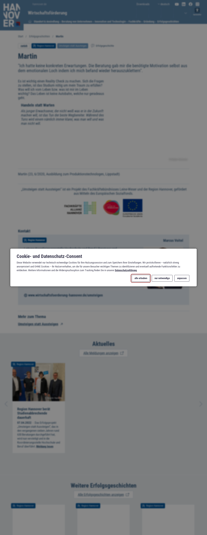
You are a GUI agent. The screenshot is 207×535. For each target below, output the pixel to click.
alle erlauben (141, 278)
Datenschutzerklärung (126, 270)
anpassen (182, 278)
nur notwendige (162, 278)
